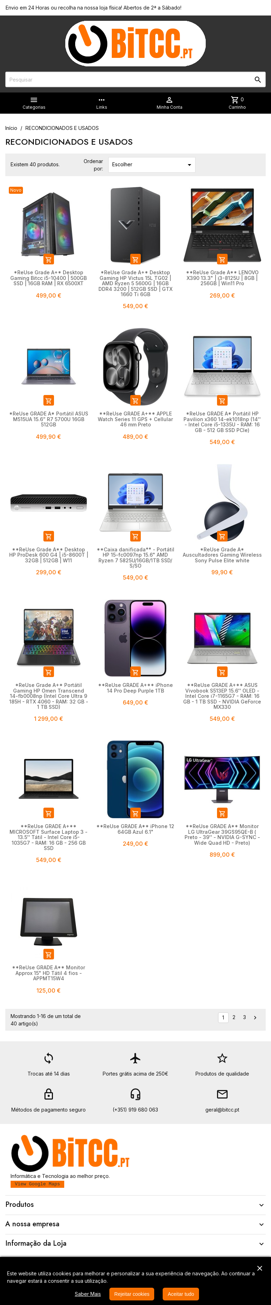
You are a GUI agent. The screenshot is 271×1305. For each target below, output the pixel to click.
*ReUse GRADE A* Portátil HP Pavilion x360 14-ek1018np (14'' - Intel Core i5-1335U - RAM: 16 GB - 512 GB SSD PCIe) (222, 422)
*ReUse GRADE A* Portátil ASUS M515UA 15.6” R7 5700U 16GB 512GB (48, 419)
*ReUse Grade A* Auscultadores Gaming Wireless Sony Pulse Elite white (222, 554)
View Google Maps (37, 1184)
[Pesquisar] (135, 79)
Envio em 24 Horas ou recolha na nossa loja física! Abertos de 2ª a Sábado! (93, 8)
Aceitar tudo (181, 1294)
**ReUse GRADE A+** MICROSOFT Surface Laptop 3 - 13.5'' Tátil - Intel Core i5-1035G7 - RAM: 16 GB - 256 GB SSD (49, 837)
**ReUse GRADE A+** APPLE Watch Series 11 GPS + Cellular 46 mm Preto (135, 419)
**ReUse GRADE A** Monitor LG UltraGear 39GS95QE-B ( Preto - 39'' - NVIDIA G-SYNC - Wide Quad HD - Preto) (222, 834)
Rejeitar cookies (132, 1294)
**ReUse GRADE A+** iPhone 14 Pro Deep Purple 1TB (135, 687)
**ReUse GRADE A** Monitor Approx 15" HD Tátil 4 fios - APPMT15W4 (48, 972)
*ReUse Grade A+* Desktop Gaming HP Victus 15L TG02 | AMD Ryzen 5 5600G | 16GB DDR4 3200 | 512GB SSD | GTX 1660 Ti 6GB (135, 283)
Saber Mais (88, 1294)
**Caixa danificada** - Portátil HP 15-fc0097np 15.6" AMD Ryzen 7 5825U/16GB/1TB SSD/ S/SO (135, 557)
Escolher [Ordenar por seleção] (153, 165)
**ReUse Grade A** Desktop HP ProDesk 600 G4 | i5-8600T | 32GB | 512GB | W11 (48, 554)
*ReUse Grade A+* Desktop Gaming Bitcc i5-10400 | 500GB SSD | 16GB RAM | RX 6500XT (48, 277)
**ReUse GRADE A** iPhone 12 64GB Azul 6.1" (135, 828)
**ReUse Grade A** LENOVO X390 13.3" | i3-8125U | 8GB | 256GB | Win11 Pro (222, 277)
